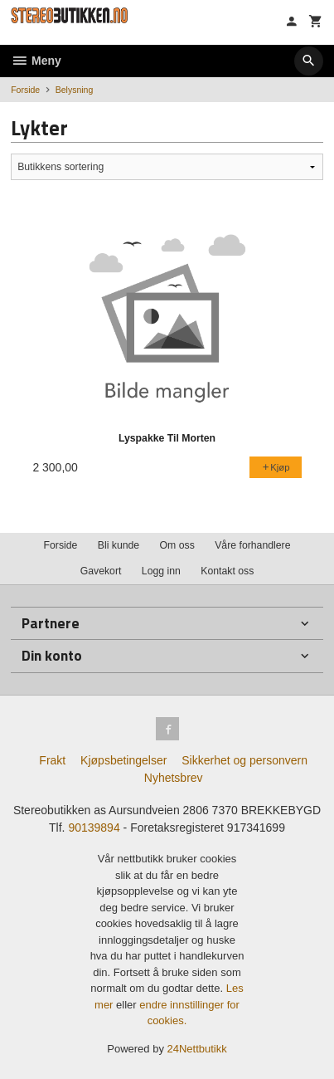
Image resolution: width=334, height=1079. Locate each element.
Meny (36, 60)
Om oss (177, 545)
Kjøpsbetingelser (123, 760)
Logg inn (161, 571)
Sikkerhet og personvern (244, 760)
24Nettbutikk (197, 1048)
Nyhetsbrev (173, 777)
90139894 (93, 827)
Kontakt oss (227, 571)
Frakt (52, 760)
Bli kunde (118, 545)
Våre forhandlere (252, 545)
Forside (25, 90)
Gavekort (101, 571)
